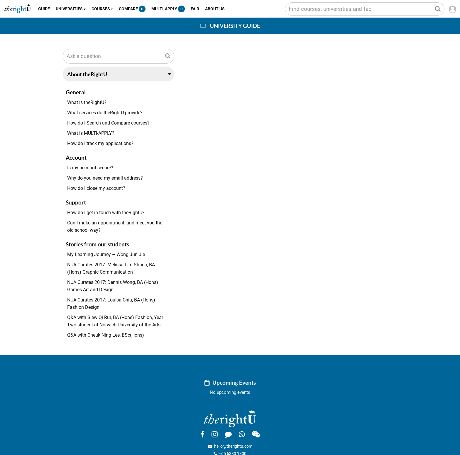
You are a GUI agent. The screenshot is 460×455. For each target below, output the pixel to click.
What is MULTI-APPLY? (90, 133)
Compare (132, 9)
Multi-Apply (168, 9)
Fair (195, 8)
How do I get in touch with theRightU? (106, 212)
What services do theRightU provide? (105, 112)
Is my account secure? (90, 168)
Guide (44, 8)
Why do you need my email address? (105, 178)
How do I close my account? (96, 188)
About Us (215, 8)
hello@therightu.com (233, 446)
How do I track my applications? (100, 143)
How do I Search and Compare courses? (108, 123)
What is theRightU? (86, 102)
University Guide (235, 25)
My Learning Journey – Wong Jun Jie (106, 254)
